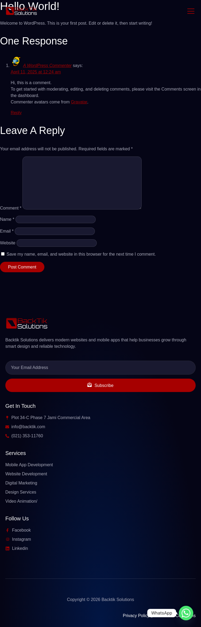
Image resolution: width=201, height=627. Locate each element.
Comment (10, 208)
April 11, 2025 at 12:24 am (36, 72)
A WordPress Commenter (47, 65)
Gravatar (79, 102)
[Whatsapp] (186, 613)
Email (7, 231)
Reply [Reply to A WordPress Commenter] (16, 112)
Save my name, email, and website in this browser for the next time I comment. (81, 254)
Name (7, 219)
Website (8, 243)
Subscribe (100, 385)
